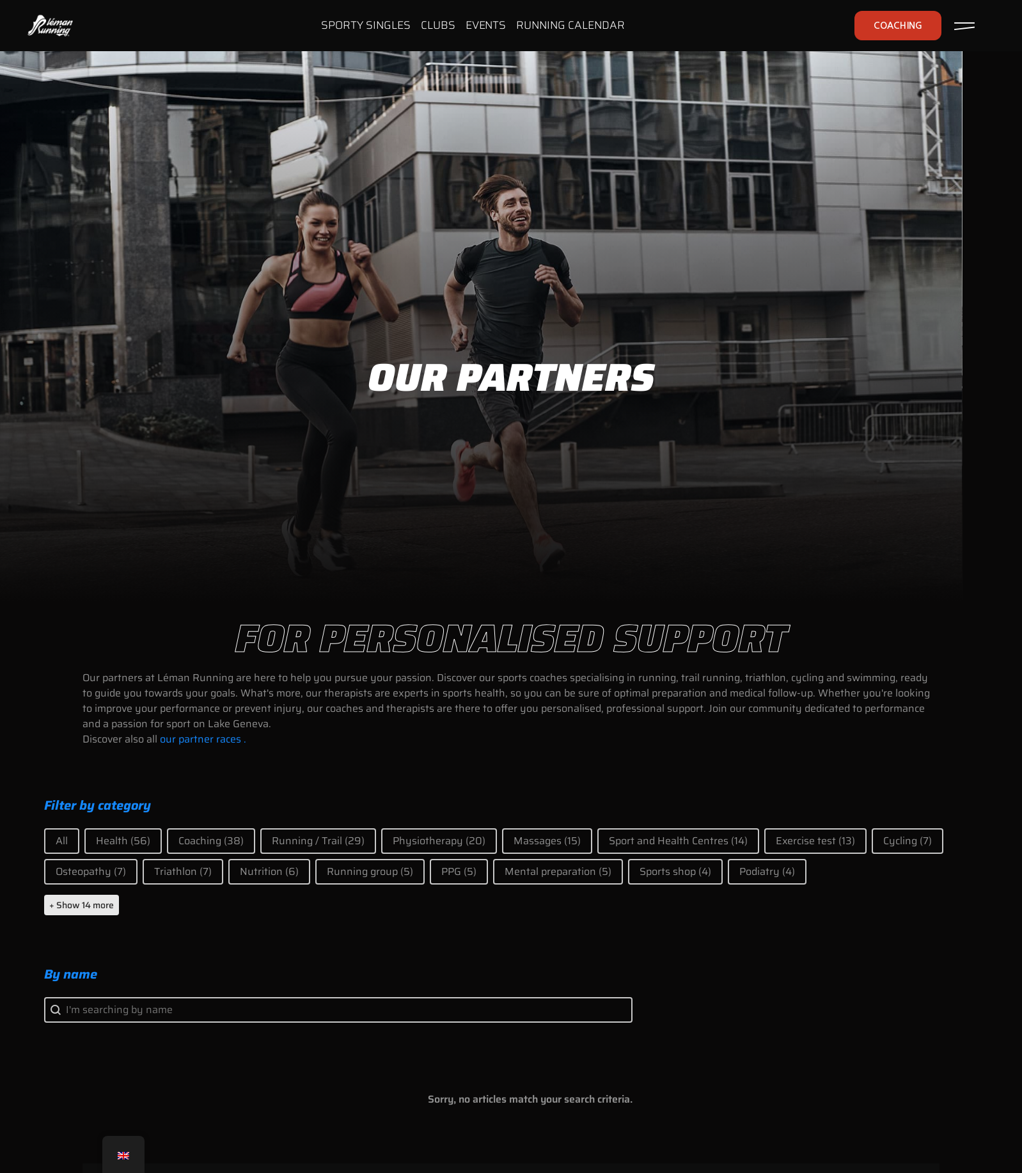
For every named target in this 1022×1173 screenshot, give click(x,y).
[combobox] (338, 1010)
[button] (61, 841)
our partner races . (203, 739)
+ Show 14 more (81, 905)
